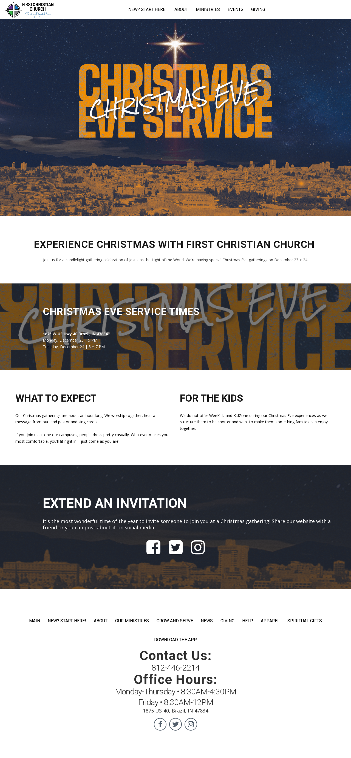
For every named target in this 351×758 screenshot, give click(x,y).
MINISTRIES (208, 9)
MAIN (34, 620)
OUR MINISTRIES (132, 620)
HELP (247, 620)
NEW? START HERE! (147, 9)
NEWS (207, 620)
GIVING (258, 9)
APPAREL (270, 620)
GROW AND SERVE (175, 620)
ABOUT (181, 9)
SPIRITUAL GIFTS (304, 620)
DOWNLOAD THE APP (175, 639)
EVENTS (236, 9)
